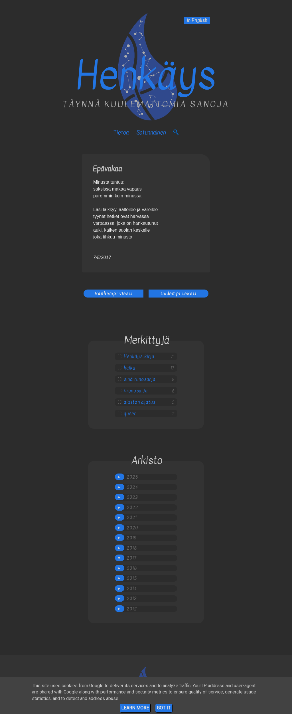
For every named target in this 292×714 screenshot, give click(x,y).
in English (197, 20)
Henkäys (146, 75)
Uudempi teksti (178, 293)
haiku (129, 368)
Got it (164, 708)
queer (130, 413)
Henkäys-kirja (139, 356)
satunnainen (151, 132)
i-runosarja (136, 390)
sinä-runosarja (139, 379)
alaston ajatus (139, 402)
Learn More (135, 708)
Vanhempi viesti (114, 293)
